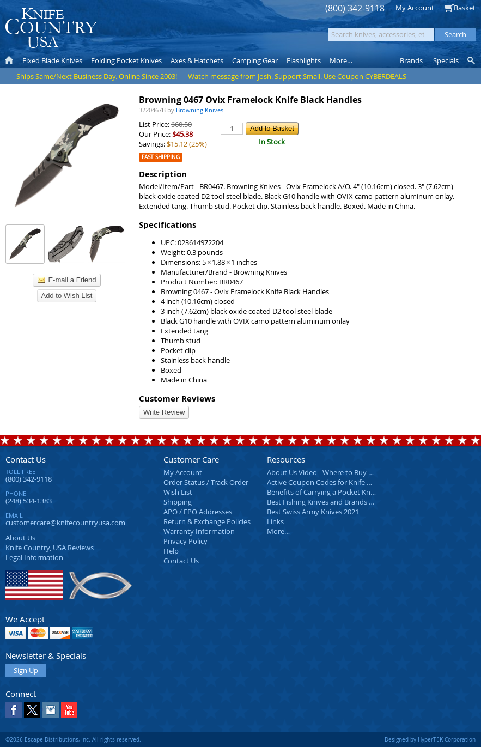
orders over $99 (208, 33)
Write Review (164, 412)
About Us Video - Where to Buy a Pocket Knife (340, 472)
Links (275, 521)
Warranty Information (199, 531)
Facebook (13, 710)
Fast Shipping (161, 157)
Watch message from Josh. (230, 76)
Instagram (50, 710)
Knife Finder (472, 60)
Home (9, 60)
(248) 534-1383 (28, 501)
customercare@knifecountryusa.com (65, 522)
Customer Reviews (177, 398)
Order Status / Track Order (205, 482)
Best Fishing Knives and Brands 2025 (325, 502)
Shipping (177, 502)
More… (278, 531)
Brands (411, 60)
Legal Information (34, 557)
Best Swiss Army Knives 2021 (313, 512)
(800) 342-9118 (355, 8)
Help (171, 551)
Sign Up (26, 670)
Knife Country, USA (51, 28)
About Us (20, 538)
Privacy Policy (185, 541)
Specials (446, 60)
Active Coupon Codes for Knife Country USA (337, 482)
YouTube (69, 710)
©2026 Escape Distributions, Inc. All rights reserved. (73, 739)
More (341, 60)
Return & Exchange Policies (207, 521)
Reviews (49, 547)
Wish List (177, 492)
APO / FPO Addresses (197, 512)
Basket (465, 8)
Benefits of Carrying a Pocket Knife (322, 492)
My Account (414, 8)
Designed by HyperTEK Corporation (430, 739)
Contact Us (25, 459)
